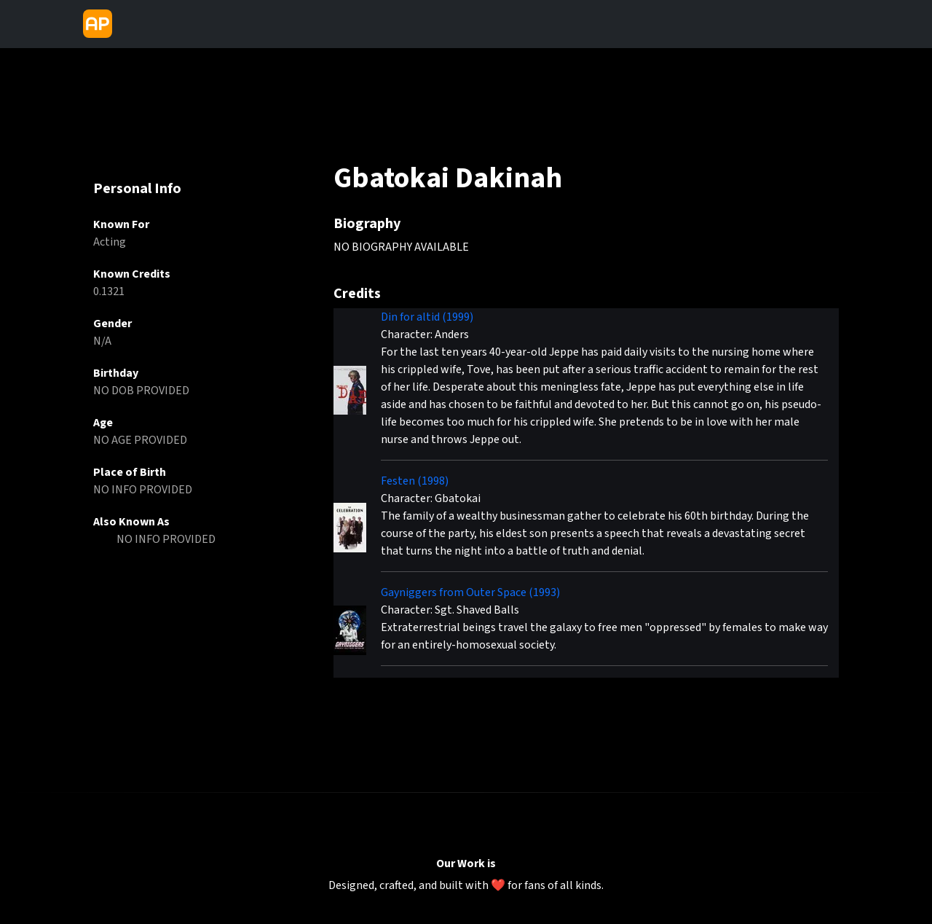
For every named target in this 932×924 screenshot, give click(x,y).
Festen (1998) (415, 481)
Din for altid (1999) (427, 317)
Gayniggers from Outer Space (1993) (470, 592)
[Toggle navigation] (130, 24)
